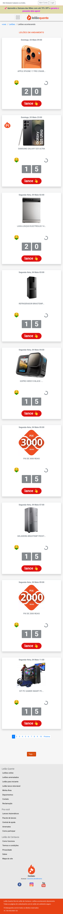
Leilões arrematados (10, 777)
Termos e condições (10, 845)
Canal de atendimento (34, 879)
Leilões (12, 24)
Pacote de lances (9, 818)
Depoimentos (7, 795)
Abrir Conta (44, 3)
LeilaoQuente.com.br (25, 904)
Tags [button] (31, 754)
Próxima (47, 737)
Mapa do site (7, 859)
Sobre (4, 854)
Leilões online (7, 773)
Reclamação (7, 803)
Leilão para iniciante (10, 782)
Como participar (8, 831)
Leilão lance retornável (11, 786)
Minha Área (6, 790)
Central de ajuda (8, 822)
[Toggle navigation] (17, 17)
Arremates (6, 827)
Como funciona (8, 841)
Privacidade (7, 850)
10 (41, 737)
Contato (5, 799)
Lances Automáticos (10, 813)
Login (52, 3)
